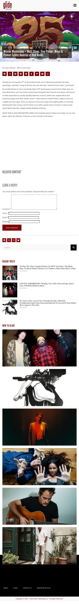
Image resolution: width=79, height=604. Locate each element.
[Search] (74, 250)
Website (5, 224)
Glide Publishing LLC (41, 602)
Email (5, 220)
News (17, 47)
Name (5, 216)
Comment (6, 212)
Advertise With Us (43, 591)
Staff (16, 591)
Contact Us (27, 591)
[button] (4, 74)
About (6, 591)
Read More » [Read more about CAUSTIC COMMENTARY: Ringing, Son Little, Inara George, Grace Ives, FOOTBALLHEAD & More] (24, 291)
